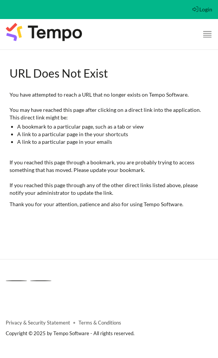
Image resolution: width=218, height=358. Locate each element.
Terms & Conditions (100, 323)
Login (202, 9)
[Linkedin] (16, 280)
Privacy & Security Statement (38, 323)
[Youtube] (40, 280)
